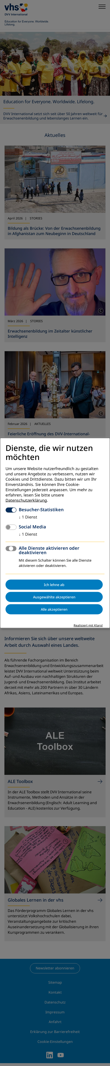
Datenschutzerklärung (26, 500)
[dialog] (55, 533)
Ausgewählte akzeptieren (54, 596)
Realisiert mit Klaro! (88, 625)
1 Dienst (28, 517)
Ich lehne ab (54, 584)
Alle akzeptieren (54, 609)
